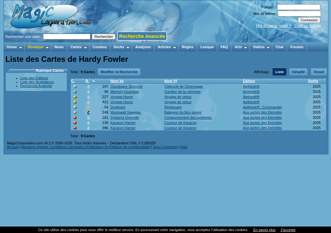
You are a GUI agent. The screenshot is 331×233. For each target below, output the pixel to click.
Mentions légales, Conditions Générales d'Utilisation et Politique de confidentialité (85, 147)
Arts (241, 47)
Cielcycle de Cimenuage (183, 86)
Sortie (313, 81)
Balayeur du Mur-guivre (182, 112)
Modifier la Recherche (118, 72)
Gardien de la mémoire (182, 92)
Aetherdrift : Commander (262, 107)
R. (87, 81)
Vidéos (261, 47)
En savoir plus (264, 230)
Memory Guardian (125, 92)
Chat (279, 47)
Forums (296, 47)
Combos (100, 47)
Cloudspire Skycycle (127, 86)
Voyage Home (122, 97)
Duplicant (118, 107)
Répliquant (173, 107)
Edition (249, 81)
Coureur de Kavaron (180, 123)
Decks (122, 47)
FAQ (224, 47)
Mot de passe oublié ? (273, 26)
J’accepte (287, 230)
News (59, 47)
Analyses (143, 47)
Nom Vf (170, 81)
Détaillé (298, 72)
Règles (188, 47)
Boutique (38, 47)
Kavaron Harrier (123, 123)
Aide (183, 147)
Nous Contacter (165, 147)
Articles (167, 47)
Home (15, 47)
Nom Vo (117, 81)
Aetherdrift (251, 86)
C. (73, 81)
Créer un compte (307, 26)
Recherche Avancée (142, 36)
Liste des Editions (34, 78)
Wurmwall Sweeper (126, 112)
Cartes (78, 47)
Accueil (12, 147)
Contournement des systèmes (188, 117)
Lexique (207, 47)
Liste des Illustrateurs (37, 82)
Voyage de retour (178, 97)
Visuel (318, 72)
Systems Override (125, 117)
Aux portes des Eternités (262, 112)
